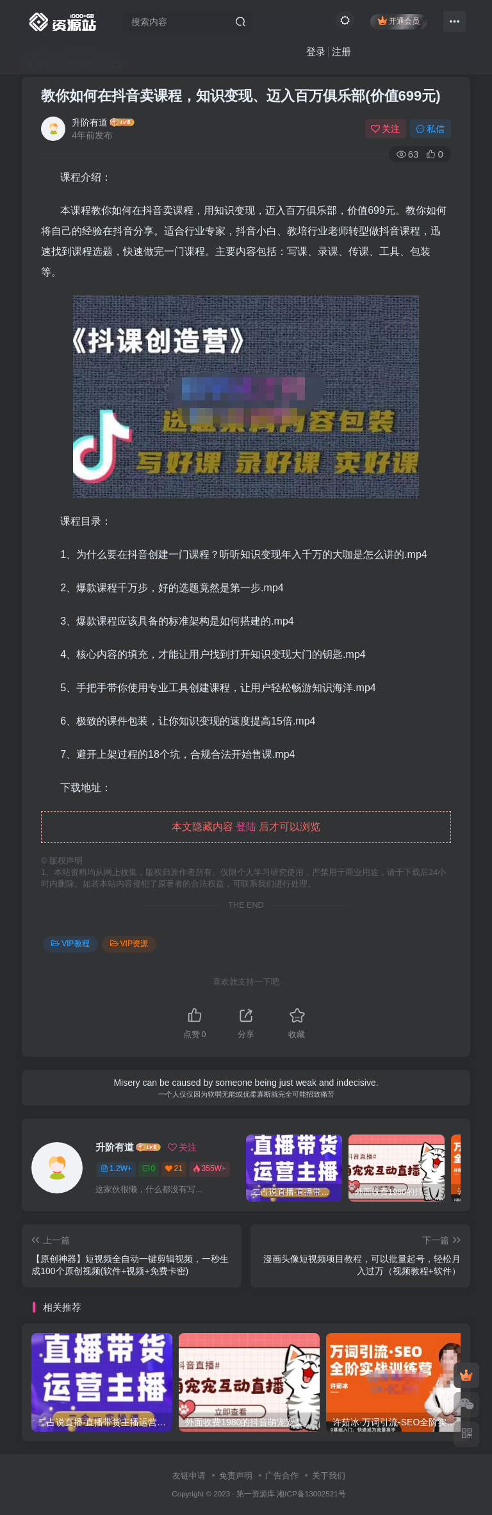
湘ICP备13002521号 (311, 1493)
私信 (430, 129)
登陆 (246, 826)
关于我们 (328, 1475)
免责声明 (235, 1475)
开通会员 (399, 21)
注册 (341, 51)
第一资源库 (255, 1493)
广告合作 (282, 1475)
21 (174, 1168)
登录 (315, 51)
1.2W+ (116, 1168)
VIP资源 (129, 943)
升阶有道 (90, 122)
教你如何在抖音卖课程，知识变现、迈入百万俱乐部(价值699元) (240, 96)
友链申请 (189, 1475)
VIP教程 (70, 943)
